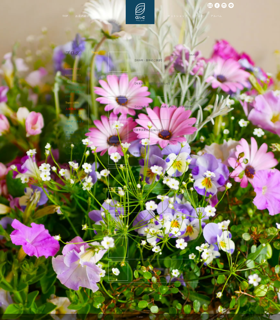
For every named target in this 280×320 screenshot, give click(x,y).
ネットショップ (178, 16)
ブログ (199, 16)
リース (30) (72, 153)
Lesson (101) (73, 75)
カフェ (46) (72, 166)
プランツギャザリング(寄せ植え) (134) (76, 92)
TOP (65, 16)
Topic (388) (72, 102)
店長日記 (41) (74, 115)
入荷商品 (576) (74, 109)
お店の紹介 (82, 16)
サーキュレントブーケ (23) (76, 134)
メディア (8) (73, 160)
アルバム (216, 16)
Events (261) (73, 68)
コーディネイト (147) (75, 123)
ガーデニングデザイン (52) (76, 145)
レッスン (102, 16)
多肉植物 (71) (74, 81)
